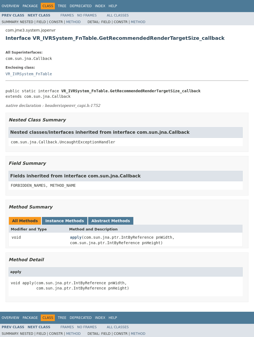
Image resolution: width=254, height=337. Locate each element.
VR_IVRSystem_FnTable (29, 74)
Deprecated (81, 6)
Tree (62, 6)
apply (76, 237)
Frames (67, 15)
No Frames (87, 15)
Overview (10, 6)
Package (30, 6)
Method (73, 22)
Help (113, 6)
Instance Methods (64, 221)
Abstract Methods (110, 221)
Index (100, 6)
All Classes (118, 15)
